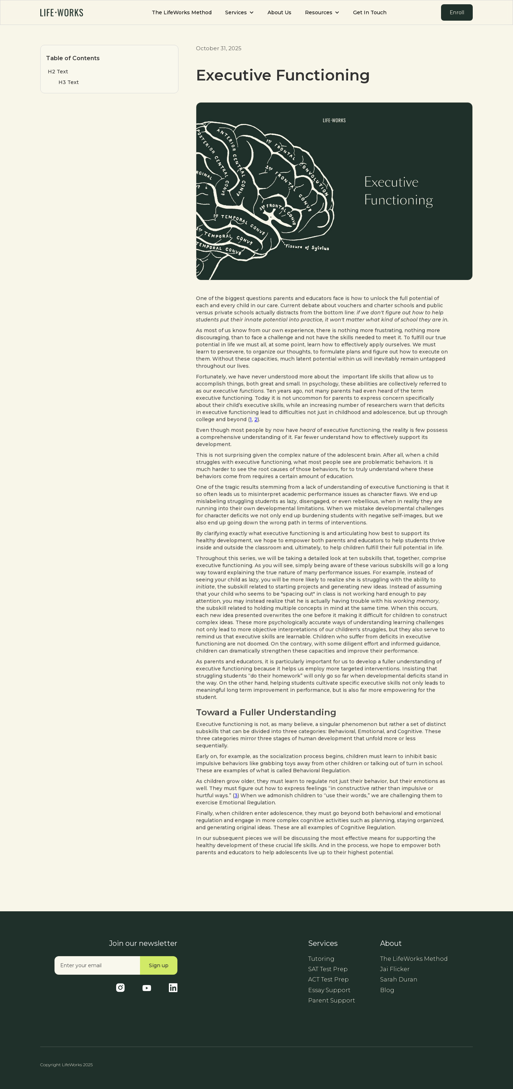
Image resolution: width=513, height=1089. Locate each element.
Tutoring (321, 958)
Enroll (457, 12)
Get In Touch (370, 12)
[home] (61, 12)
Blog (387, 990)
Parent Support (331, 1000)
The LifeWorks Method (182, 12)
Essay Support (329, 990)
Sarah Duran (399, 979)
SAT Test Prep (328, 969)
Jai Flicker (395, 969)
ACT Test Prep (328, 979)
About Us (279, 12)
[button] (239, 12)
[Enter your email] (97, 965)
